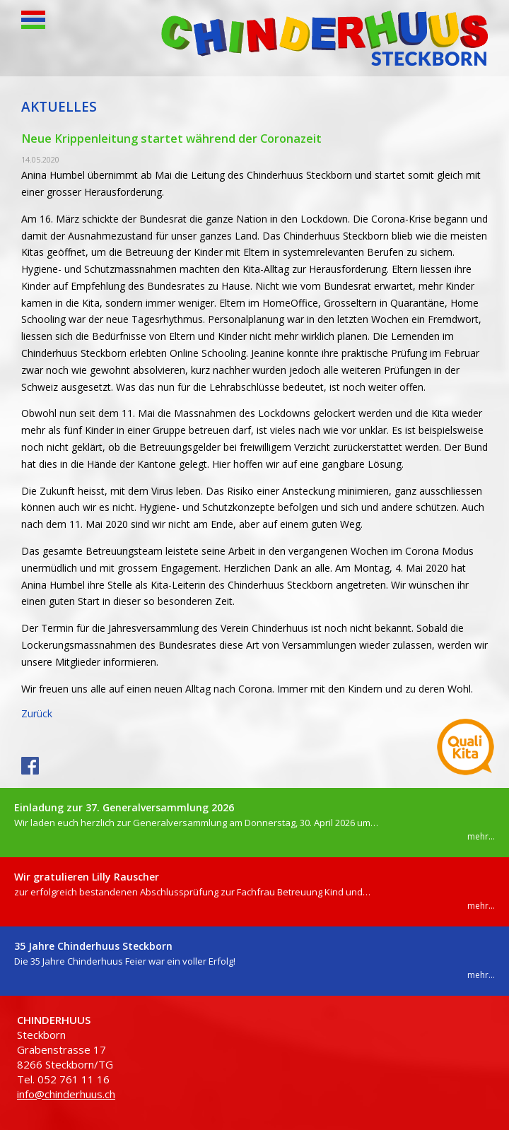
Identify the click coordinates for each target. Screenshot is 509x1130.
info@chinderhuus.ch (66, 1094)
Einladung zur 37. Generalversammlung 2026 (124, 807)
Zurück (36, 713)
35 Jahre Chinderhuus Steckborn (93, 946)
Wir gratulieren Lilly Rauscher (86, 876)
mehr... (481, 836)
